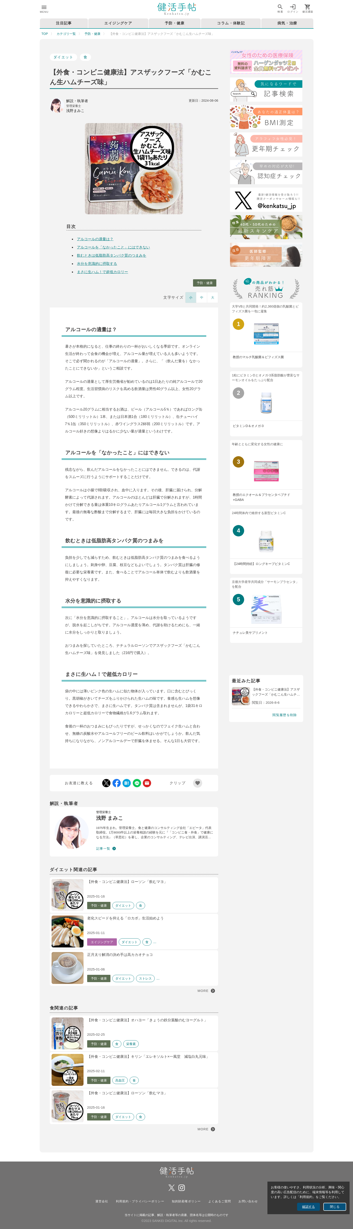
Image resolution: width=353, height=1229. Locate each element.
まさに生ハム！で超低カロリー (102, 272)
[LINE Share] (136, 783)
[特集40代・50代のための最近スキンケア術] (266, 228)
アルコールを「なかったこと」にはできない (113, 247)
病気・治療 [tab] (287, 23)
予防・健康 (92, 34)
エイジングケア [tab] (118, 23)
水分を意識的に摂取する (97, 264)
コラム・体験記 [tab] (231, 23)
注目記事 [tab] (64, 23)
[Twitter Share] (106, 783)
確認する (308, 1206)
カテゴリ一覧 (66, 34)
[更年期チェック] (266, 145)
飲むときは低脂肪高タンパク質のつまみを (111, 255)
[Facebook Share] (116, 783)
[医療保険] (266, 63)
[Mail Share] (147, 783)
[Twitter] (266, 200)
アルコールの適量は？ (95, 239)
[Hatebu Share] (126, 783)
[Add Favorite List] (197, 783)
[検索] (266, 90)
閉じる (335, 1206)
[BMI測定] (266, 118)
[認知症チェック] (266, 173)
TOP (45, 34)
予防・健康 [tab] (174, 23)
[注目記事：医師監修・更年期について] (266, 255)
